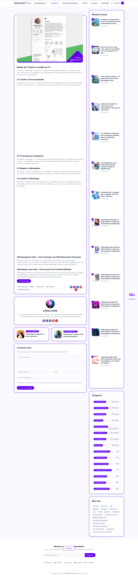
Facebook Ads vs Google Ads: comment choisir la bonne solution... (110, 194)
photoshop (104, 509)
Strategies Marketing (101, 408)
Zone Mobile (89, 562)
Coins (94, 512)
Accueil (28, 3)
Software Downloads (70, 3)
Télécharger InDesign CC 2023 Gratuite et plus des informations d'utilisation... (111, 221)
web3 (100, 512)
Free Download (24, 281)
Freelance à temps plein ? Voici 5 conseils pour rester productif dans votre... (111, 21)
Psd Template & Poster (101, 488)
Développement (40, 3)
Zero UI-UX (104, 506)
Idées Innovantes (100, 401)
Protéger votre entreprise (100, 520)
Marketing (96, 509)
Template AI (110, 529)
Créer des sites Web (111, 514)
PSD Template (50, 286)
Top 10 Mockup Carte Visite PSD (102, 532)
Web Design (39, 286)
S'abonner (90, 555)
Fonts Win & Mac (100, 482)
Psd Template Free (100, 433)
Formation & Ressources (102, 451)
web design (116, 512)
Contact (103, 3)
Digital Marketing (100, 414)
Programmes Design (24, 289)
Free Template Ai (32, 331)
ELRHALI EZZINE (71, 573)
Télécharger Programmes (100, 526)
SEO (111, 506)
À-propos (94, 3)
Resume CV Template (101, 464)
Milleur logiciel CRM (98, 523)
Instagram (68, 562)
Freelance (96, 506)
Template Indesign (100, 457)
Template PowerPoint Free (102, 470)
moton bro (107, 512)
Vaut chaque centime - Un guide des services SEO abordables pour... (110, 78)
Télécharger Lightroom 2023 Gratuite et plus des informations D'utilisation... (111, 331)
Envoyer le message (25, 388)
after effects (113, 509)
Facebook (48, 562)
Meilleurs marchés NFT (99, 517)
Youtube (78, 562)
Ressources (98, 445)
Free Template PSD (98, 529)
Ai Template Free (100, 439)
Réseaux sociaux (98, 514)
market (84, 3)
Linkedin (58, 562)
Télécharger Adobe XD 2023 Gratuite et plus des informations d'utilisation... (111, 304)
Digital (32, 286)
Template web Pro (100, 476)
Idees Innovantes (23, 286)
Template (54, 3)
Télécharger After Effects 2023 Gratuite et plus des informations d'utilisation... (111, 249)
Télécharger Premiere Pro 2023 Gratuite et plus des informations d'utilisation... (111, 276)
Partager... (69, 548)
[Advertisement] (50, 99)
